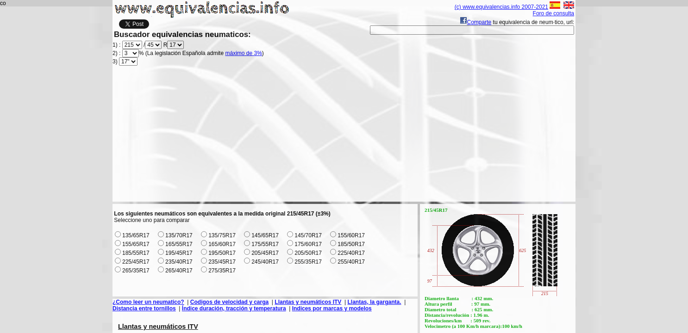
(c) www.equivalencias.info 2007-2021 (501, 7)
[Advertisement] (344, 137)
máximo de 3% (243, 53)
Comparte (476, 22)
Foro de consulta (553, 13)
